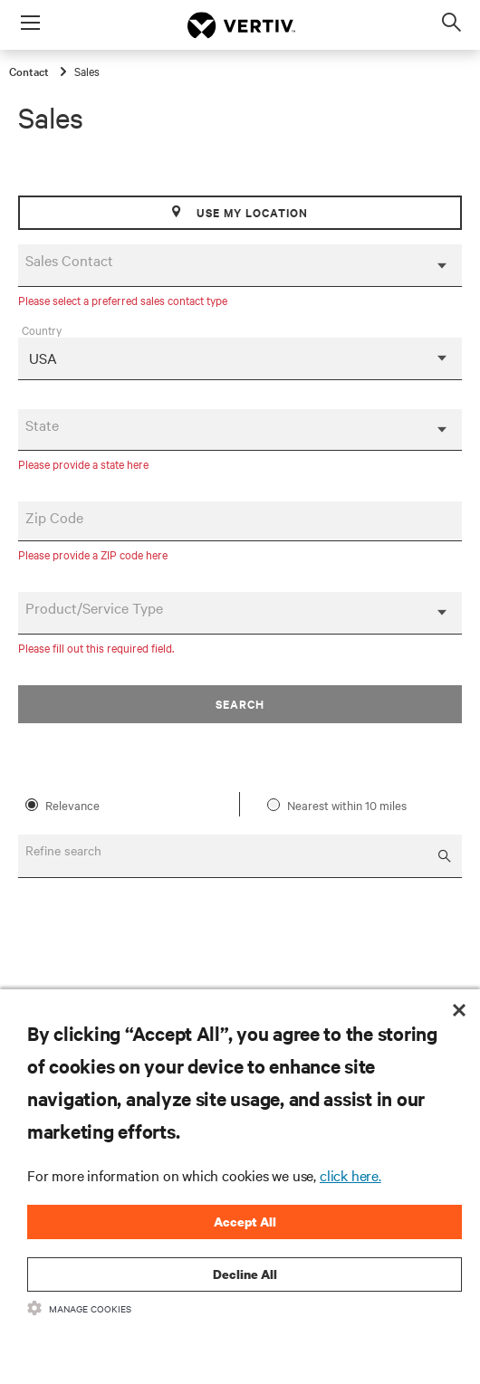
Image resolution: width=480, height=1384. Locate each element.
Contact (30, 70)
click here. (350, 1175)
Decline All (245, 1274)
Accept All (245, 1221)
